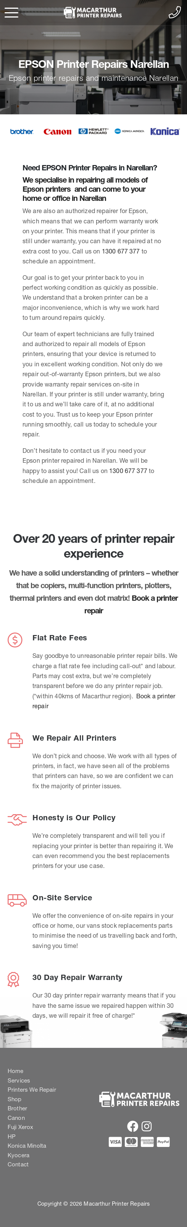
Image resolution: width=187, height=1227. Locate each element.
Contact (18, 1164)
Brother (17, 1108)
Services (19, 1080)
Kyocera (18, 1155)
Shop (15, 1099)
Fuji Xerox (21, 1127)
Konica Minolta (27, 1145)
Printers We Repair (32, 1089)
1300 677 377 (121, 251)
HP (12, 1136)
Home (16, 1071)
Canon (16, 1117)
